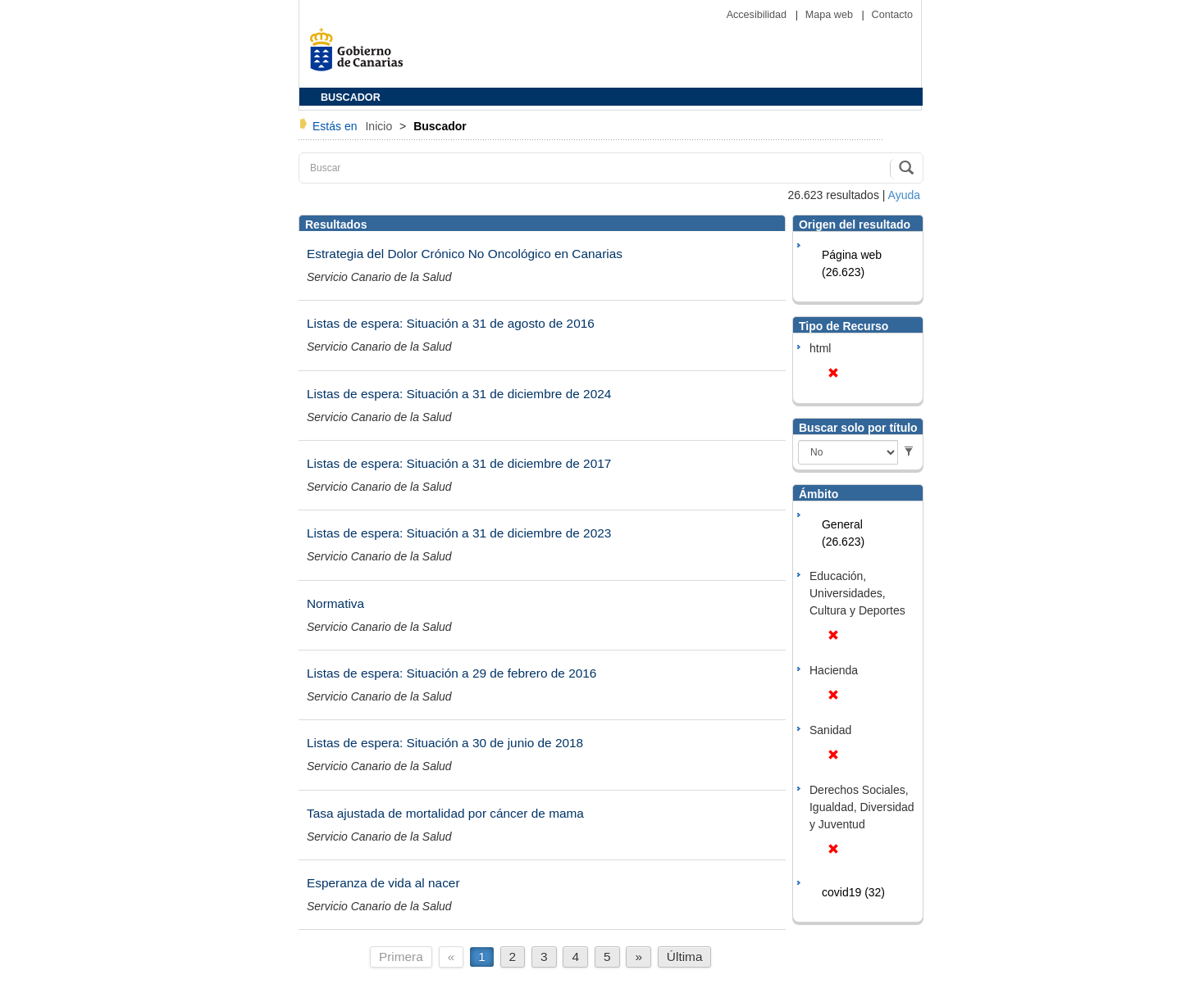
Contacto (892, 14)
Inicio (380, 126)
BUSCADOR (351, 97)
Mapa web (830, 14)
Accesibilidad (758, 14)
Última (685, 957)
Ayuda (904, 195)
